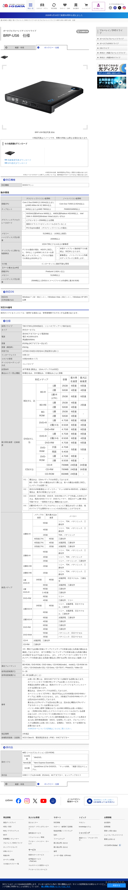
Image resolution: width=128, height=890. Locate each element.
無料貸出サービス (34, 833)
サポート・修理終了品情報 (63, 827)
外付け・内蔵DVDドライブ (110, 58)
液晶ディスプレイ (9, 822)
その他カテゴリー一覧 (11, 864)
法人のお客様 (33, 817)
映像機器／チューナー (11, 839)
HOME (5, 20)
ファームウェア (59, 839)
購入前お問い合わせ (61, 843)
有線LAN (6, 855)
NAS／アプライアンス (11, 831)
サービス (32, 850)
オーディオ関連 (8, 860)
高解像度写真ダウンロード (19, 160)
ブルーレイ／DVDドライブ (24, 20)
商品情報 (7, 817)
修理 (55, 851)
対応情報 (57, 822)
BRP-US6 (60, 20)
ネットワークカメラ (10, 847)
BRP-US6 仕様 (70, 20)
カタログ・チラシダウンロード (38, 828)
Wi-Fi (5, 835)
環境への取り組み (110, 831)
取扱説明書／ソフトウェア (63, 831)
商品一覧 (11, 20)
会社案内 (107, 822)
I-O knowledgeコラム (117, 4)
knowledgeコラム (85, 827)
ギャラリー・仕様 (51, 48)
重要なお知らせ (109, 839)
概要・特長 (19, 48)
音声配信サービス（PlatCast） (34, 860)
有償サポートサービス (36, 855)
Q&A (55, 835)
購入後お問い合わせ (61, 847)
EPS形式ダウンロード (17, 163)
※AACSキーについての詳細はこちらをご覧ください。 (50, 729)
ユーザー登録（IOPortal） (63, 855)
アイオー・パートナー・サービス (38, 842)
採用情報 (107, 827)
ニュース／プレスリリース (113, 835)
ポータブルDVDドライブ (109, 43)
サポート (57, 817)
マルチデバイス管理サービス (38, 865)
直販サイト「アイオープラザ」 (88, 839)
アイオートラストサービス (37, 869)
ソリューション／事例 (36, 837)
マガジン (82, 822)
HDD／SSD (7, 827)
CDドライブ (104, 48)
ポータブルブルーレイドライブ (45, 20)
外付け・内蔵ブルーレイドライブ (112, 53)
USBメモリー (8, 851)
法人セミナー (33, 822)
